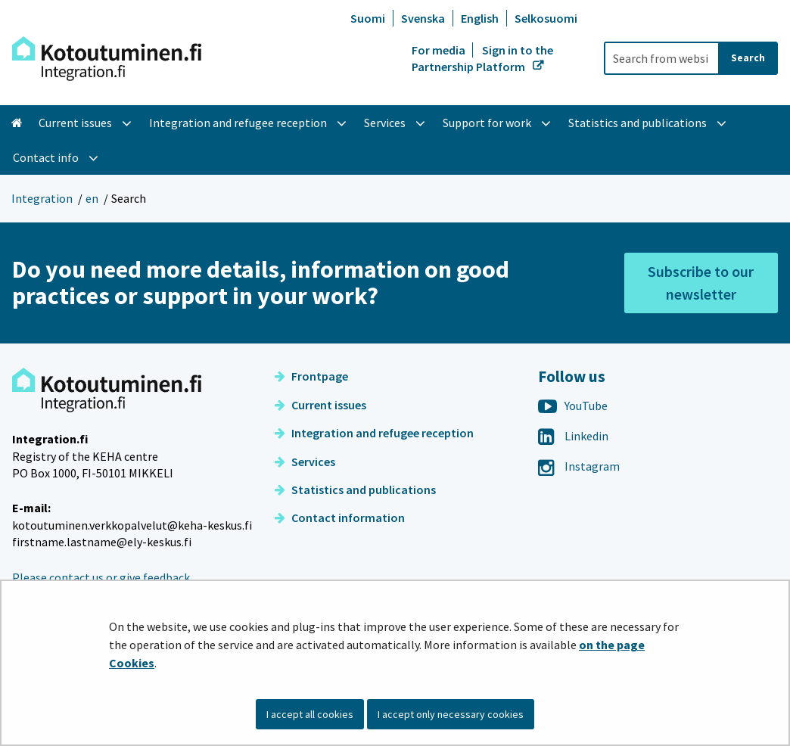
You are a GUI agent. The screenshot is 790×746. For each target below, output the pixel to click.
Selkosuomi (546, 18)
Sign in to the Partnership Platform (482, 58)
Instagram (579, 466)
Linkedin (573, 435)
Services (305, 461)
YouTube (573, 405)
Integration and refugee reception (374, 432)
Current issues (320, 404)
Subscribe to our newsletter (701, 282)
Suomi (367, 18)
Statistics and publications (355, 489)
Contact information (340, 517)
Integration (42, 198)
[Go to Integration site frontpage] (106, 58)
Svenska (423, 18)
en (92, 198)
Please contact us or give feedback (101, 577)
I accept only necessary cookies (451, 714)
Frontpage (311, 376)
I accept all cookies (309, 714)
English (480, 18)
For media (440, 50)
